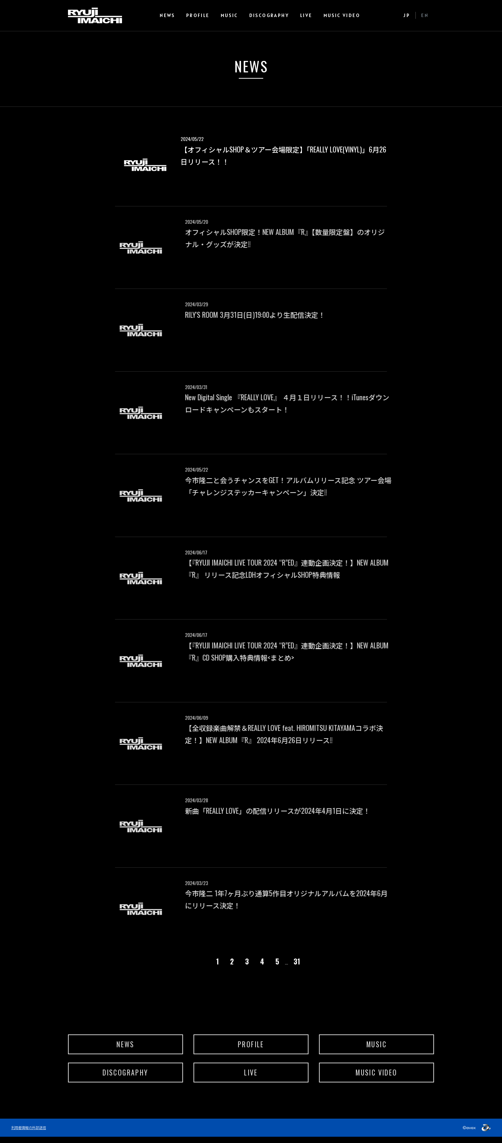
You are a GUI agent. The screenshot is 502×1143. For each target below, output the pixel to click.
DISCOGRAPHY (273, 15)
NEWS (172, 15)
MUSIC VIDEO (346, 15)
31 (297, 961)
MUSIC (233, 15)
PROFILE (202, 15)
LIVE (311, 15)
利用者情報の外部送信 (30, 1133)
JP (406, 15)
